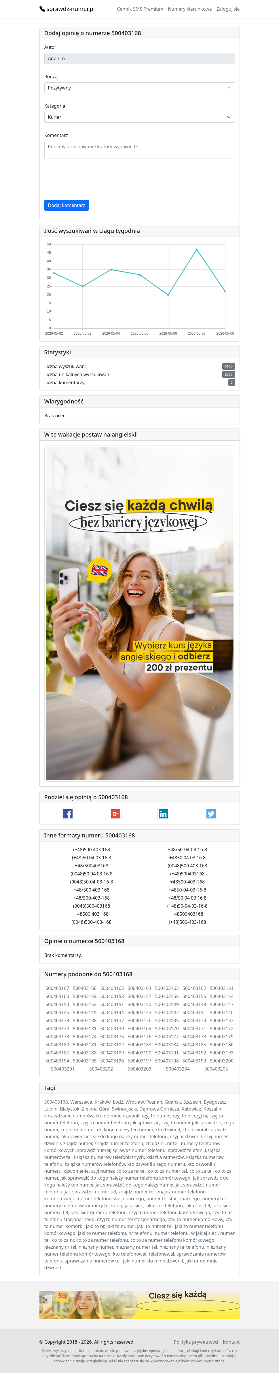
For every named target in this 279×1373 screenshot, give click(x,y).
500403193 (222, 1053)
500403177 (167, 1036)
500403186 (222, 1044)
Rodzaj (51, 76)
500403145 (84, 1012)
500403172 (222, 1028)
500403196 (112, 1061)
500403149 (167, 1004)
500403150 (139, 1004)
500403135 (167, 1020)
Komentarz (56, 135)
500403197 (139, 1061)
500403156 (167, 996)
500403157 (139, 996)
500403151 (112, 1004)
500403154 (222, 996)
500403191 (167, 1053)
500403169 (139, 1028)
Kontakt (231, 1342)
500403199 (194, 1061)
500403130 (112, 1028)
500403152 (84, 1004)
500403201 (63, 1069)
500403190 (139, 1053)
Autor (50, 47)
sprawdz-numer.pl (67, 9)
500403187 (57, 1053)
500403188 (84, 1053)
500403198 (167, 1061)
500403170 (167, 1028)
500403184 (167, 1044)
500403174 (84, 1036)
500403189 (112, 1053)
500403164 (139, 988)
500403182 (112, 1044)
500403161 (222, 988)
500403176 (139, 1036)
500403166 (84, 988)
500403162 (194, 988)
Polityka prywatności (196, 1342)
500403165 (112, 988)
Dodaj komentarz (66, 205)
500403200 (222, 1061)
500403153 (57, 1004)
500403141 (194, 1012)
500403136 (139, 1020)
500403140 (222, 1012)
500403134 (194, 1020)
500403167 (57, 988)
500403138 (84, 1020)
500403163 (167, 988)
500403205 (216, 1069)
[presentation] (88, 179)
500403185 (194, 1044)
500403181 (84, 1044)
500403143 (139, 1012)
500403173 (57, 1036)
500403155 (194, 996)
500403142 (167, 1012)
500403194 (57, 1061)
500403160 (57, 996)
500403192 (194, 1053)
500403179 (222, 1036)
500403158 (112, 996)
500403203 (139, 1069)
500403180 (57, 1044)
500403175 (112, 1036)
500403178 (194, 1036)
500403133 (222, 1020)
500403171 (194, 1028)
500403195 (84, 1061)
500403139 (57, 1020)
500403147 (222, 1004)
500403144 (112, 1012)
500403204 (177, 1069)
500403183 (139, 1044)
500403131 (84, 1028)
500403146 (57, 1012)
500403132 (57, 1028)
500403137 (112, 1020)
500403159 (84, 996)
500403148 (194, 1004)
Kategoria (54, 106)
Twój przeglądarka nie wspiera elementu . (139, 1305)
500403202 (101, 1069)
